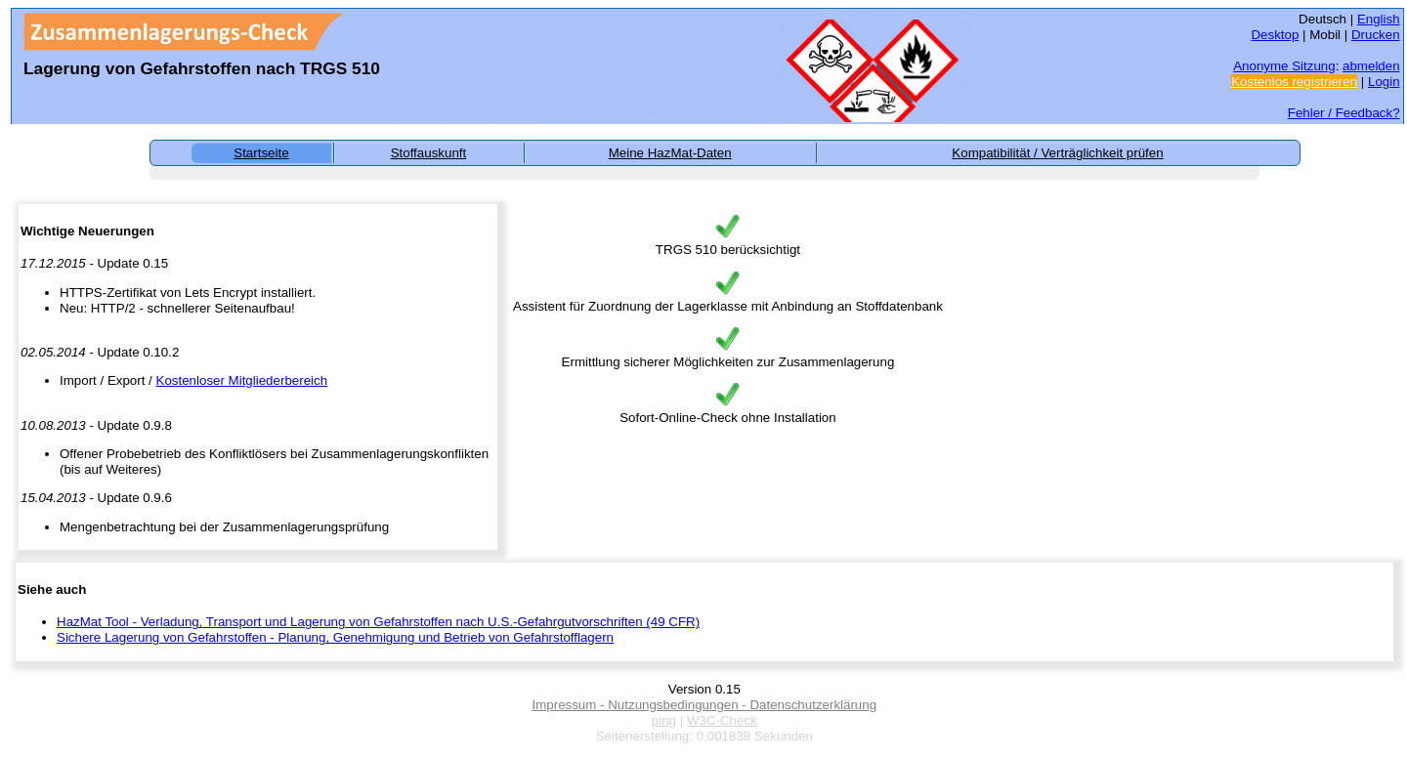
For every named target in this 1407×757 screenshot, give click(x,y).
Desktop (1275, 34)
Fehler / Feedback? (1344, 112)
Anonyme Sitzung (1284, 66)
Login (1384, 81)
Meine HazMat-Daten (670, 153)
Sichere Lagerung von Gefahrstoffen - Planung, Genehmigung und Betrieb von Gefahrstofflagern (335, 637)
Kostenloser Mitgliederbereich (242, 380)
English (1378, 19)
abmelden (1371, 66)
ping (664, 720)
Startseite (261, 153)
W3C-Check (722, 720)
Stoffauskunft (429, 153)
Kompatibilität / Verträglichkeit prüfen (1057, 153)
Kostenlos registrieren (1294, 81)
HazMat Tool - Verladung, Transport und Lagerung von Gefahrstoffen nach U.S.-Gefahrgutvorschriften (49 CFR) (378, 621)
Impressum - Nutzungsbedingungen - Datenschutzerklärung (704, 704)
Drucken (1375, 34)
